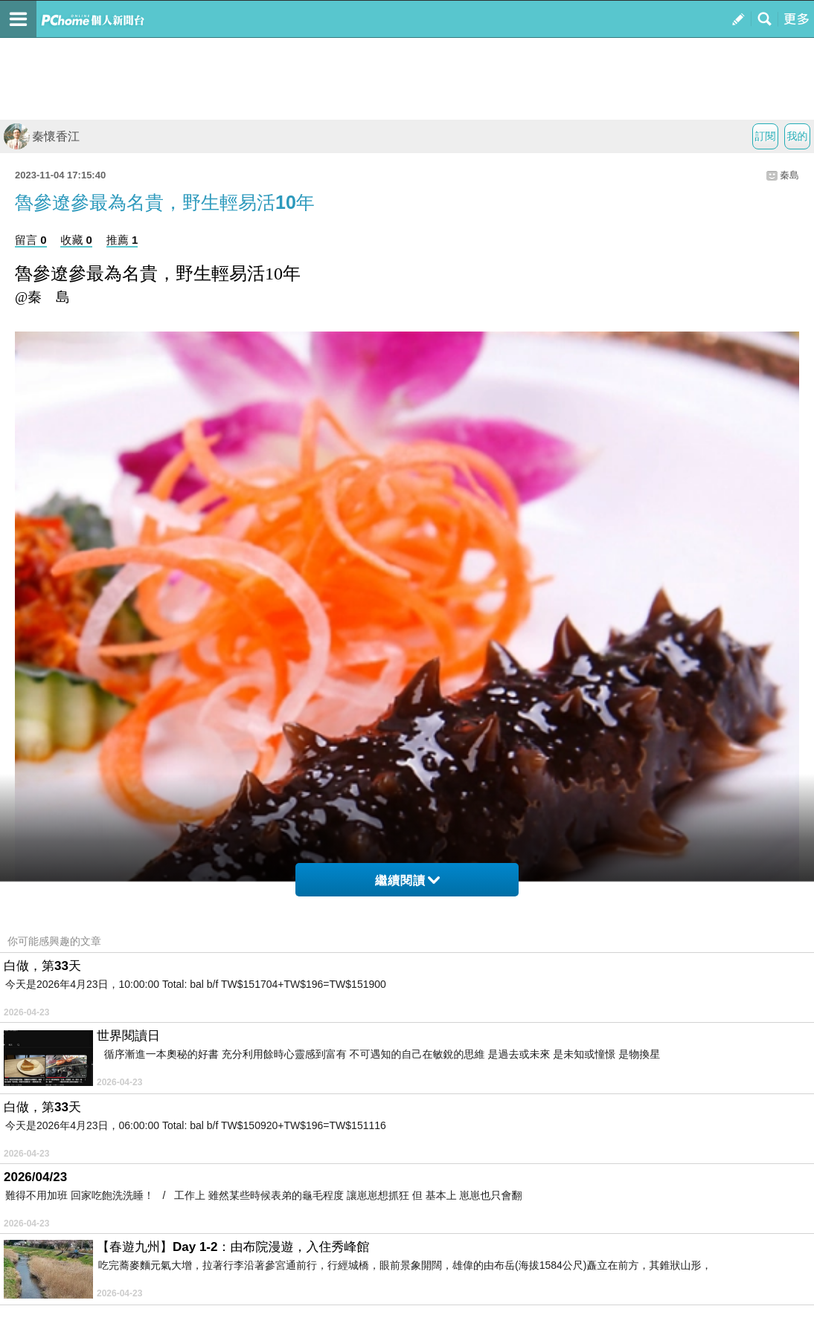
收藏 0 (76, 239)
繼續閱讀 (407, 880)
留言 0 (31, 239)
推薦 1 (122, 239)
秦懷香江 (42, 136)
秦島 (789, 175)
